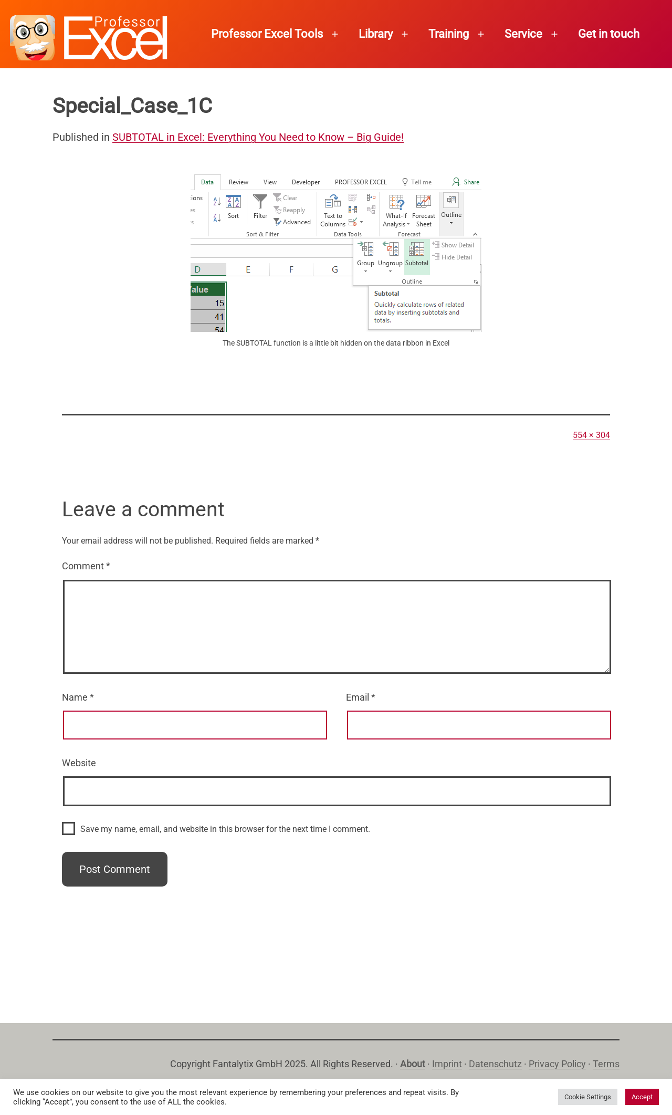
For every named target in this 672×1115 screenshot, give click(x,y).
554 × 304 (591, 435)
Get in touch (608, 33)
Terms (606, 1063)
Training (448, 33)
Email (360, 697)
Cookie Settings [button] (587, 1097)
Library (376, 33)
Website (79, 762)
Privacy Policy (557, 1063)
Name (78, 697)
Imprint (447, 1063)
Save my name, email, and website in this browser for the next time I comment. (225, 829)
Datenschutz (495, 1063)
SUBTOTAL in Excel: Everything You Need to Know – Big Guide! (258, 137)
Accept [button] (642, 1097)
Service (523, 33)
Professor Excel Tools (267, 33)
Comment (86, 565)
